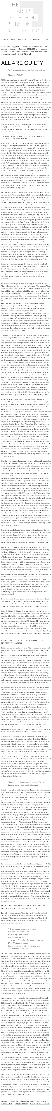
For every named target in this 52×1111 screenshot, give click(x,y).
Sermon (20, 24)
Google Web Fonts (21, 1104)
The (14, 4)
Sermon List (22, 39)
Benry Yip (14, 1101)
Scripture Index (34, 39)
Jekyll (43, 1101)
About (13, 39)
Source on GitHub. (42, 1104)
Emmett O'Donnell (24, 54)
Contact (46, 39)
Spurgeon (23, 17)
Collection (25, 30)
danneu (32, 1104)
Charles (20, 11)
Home (5, 39)
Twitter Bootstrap (7, 1104)
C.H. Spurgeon (20, 49)
